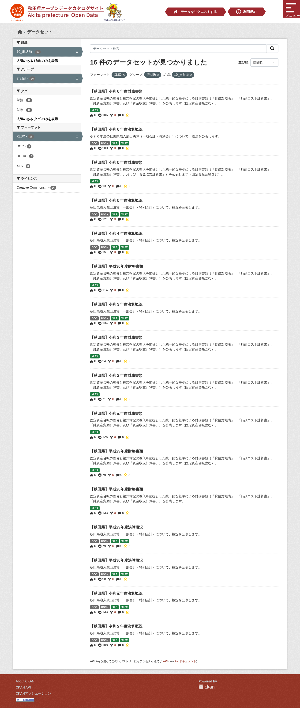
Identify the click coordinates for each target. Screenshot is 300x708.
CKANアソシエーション (33, 693)
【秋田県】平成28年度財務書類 (116, 489)
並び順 (243, 62)
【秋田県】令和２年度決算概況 (116, 626)
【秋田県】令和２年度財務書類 (116, 375)
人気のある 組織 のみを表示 (37, 61)
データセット (39, 32)
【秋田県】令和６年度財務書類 (116, 91)
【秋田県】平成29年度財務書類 (116, 451)
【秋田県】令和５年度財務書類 (116, 162)
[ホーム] (20, 32)
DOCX (104, 143)
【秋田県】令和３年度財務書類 (116, 337)
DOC (94, 143)
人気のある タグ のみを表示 (37, 119)
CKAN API (23, 687)
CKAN (206, 686)
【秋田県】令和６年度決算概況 (116, 129)
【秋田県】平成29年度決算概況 (116, 527)
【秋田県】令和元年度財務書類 (116, 413)
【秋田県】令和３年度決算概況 (116, 304)
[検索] (272, 48)
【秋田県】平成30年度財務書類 (116, 266)
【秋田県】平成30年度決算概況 (116, 560)
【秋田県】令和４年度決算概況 (116, 234)
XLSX (95, 110)
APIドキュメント (185, 661)
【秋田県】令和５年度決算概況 (116, 200)
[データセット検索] (178, 48)
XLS (114, 143)
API (165, 661)
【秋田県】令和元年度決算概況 (116, 593)
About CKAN (25, 681)
